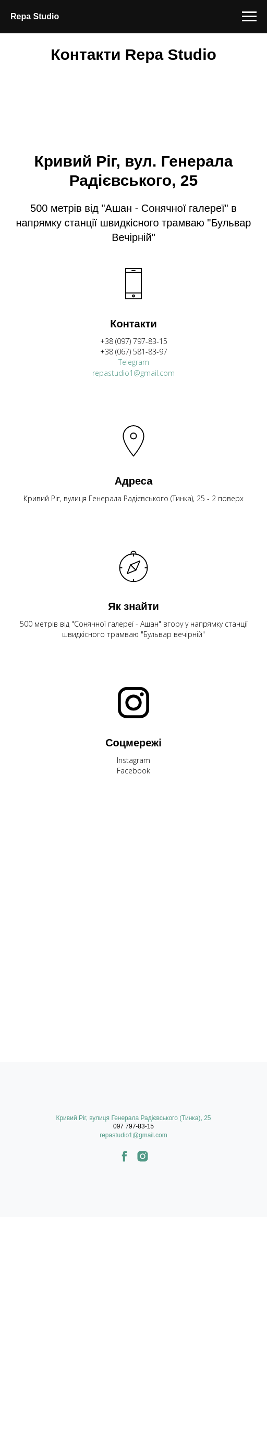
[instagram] (142, 1159)
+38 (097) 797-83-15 (133, 341)
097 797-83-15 (133, 1126)
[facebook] (124, 1159)
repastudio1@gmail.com (133, 373)
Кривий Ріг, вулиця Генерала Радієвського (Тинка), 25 (133, 1118)
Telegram (133, 362)
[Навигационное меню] (249, 16)
